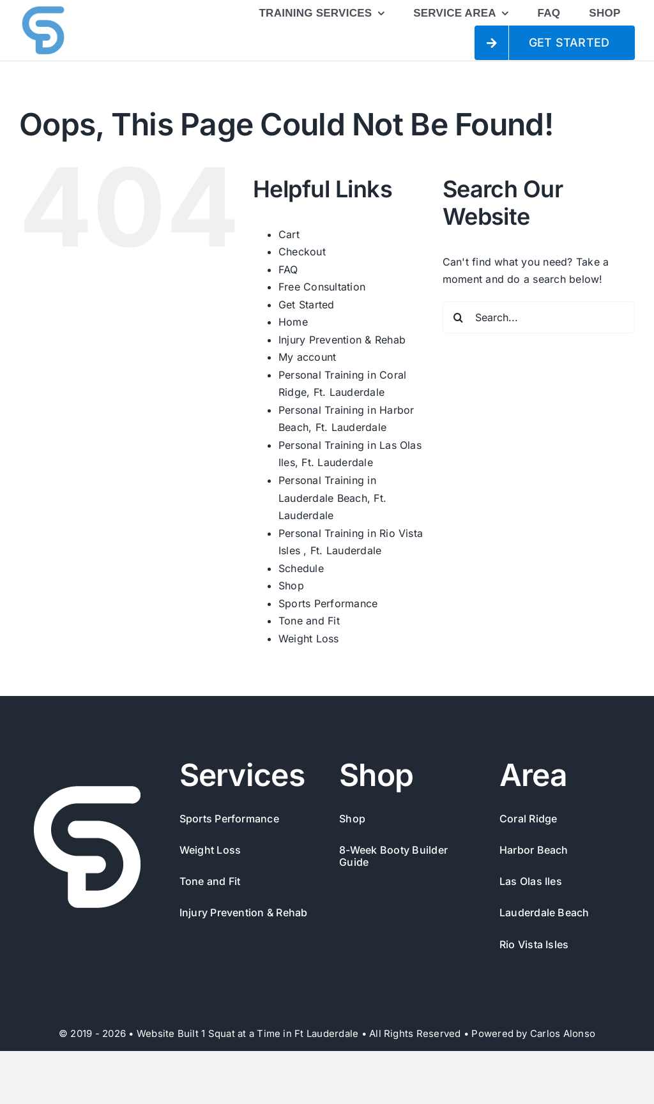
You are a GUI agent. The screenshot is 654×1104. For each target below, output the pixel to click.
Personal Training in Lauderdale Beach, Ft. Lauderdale (332, 498)
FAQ (288, 269)
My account (307, 357)
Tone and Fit (309, 620)
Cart (289, 234)
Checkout (302, 251)
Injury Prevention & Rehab (342, 339)
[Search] (459, 317)
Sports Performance (327, 603)
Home (293, 321)
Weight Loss (308, 638)
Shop (291, 585)
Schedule (301, 568)
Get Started (306, 304)
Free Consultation (321, 286)
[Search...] (539, 317)
